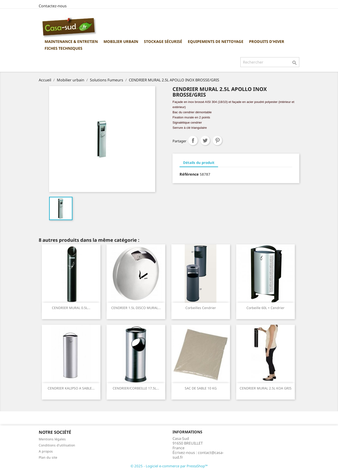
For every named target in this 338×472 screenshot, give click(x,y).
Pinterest (217, 140)
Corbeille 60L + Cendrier (265, 308)
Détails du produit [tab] (199, 162)
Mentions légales (52, 439)
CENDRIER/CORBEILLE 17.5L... (136, 388)
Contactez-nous (53, 5)
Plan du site (48, 457)
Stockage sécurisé (163, 41)
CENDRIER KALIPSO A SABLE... (71, 388)
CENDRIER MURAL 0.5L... (71, 308)
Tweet (205, 140)
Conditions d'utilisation (57, 445)
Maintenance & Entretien (71, 41)
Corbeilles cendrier (200, 308)
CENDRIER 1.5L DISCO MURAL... (136, 308)
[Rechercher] (269, 62)
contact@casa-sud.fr (198, 455)
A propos (46, 451)
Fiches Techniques (63, 48)
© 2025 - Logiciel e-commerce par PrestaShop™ (169, 466)
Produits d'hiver (266, 41)
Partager (193, 140)
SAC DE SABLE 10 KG (201, 388)
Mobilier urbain (121, 41)
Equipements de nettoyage (215, 41)
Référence (189, 174)
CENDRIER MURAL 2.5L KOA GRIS (266, 388)
